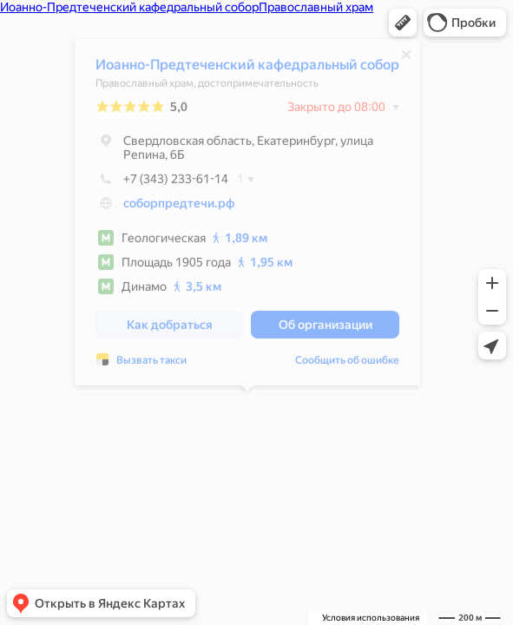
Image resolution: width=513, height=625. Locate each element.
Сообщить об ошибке (347, 365)
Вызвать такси (151, 365)
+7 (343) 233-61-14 (161, 183)
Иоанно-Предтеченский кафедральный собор (247, 69)
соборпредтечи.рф (178, 207)
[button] (403, 22)
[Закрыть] (406, 59)
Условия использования (370, 617)
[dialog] (247, 216)
